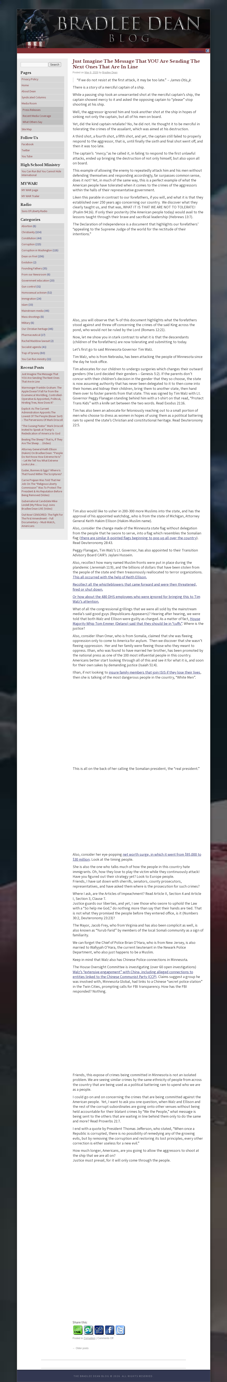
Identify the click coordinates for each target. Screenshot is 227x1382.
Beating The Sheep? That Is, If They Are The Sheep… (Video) (42, 441)
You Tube (27, 156)
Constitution (29, 238)
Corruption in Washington (37, 250)
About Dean (29, 91)
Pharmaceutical (31, 335)
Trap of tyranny (30, 353)
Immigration (29, 298)
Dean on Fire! (29, 256)
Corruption (89, 1338)
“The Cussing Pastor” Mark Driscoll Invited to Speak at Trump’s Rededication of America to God (42, 429)
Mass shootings (31, 317)
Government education (35, 280)
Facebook (28, 144)
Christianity (28, 232)
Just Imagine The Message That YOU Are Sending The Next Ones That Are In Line (136, 64)
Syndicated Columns (34, 97)
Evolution (27, 262)
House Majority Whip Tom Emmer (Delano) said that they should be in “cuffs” (136, 621)
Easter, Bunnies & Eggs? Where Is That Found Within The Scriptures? (42, 472)
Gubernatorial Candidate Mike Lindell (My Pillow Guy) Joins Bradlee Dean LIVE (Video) (39, 504)
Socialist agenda (31, 347)
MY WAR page (30, 190)
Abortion (27, 226)
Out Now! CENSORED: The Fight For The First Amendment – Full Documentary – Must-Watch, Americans (42, 520)
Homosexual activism (34, 292)
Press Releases (31, 110)
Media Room (29, 103)
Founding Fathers (32, 268)
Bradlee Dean (109, 72)
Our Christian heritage (35, 329)
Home (25, 85)
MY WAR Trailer (30, 196)
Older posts (81, 1348)
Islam (25, 304)
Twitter (26, 150)
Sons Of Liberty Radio (34, 211)
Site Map (27, 129)
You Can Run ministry (34, 359)
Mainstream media (33, 311)
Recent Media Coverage (37, 116)
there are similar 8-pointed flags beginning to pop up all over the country (138, 537)
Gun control (29, 286)
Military (26, 323)
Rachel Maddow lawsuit (36, 341)
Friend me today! (197, 51)
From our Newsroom (34, 274)
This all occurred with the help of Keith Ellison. (110, 577)
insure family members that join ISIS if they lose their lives (154, 672)
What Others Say (32, 122)
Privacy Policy (30, 79)
